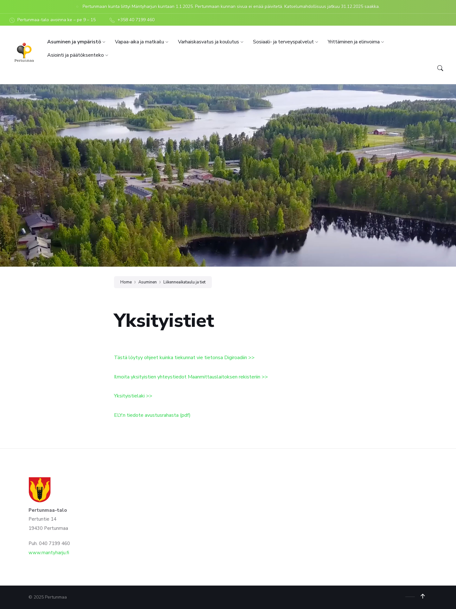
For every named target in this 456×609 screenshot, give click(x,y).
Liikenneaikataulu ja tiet (184, 282)
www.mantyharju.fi (48, 552)
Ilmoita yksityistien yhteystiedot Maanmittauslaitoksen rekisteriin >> (191, 376)
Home (126, 282)
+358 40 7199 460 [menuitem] (136, 20)
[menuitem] (74, 41)
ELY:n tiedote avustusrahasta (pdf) (152, 415)
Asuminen (147, 282)
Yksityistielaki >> (133, 395)
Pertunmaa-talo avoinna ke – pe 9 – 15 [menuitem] (56, 20)
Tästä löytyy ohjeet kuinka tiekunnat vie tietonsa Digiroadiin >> (184, 357)
